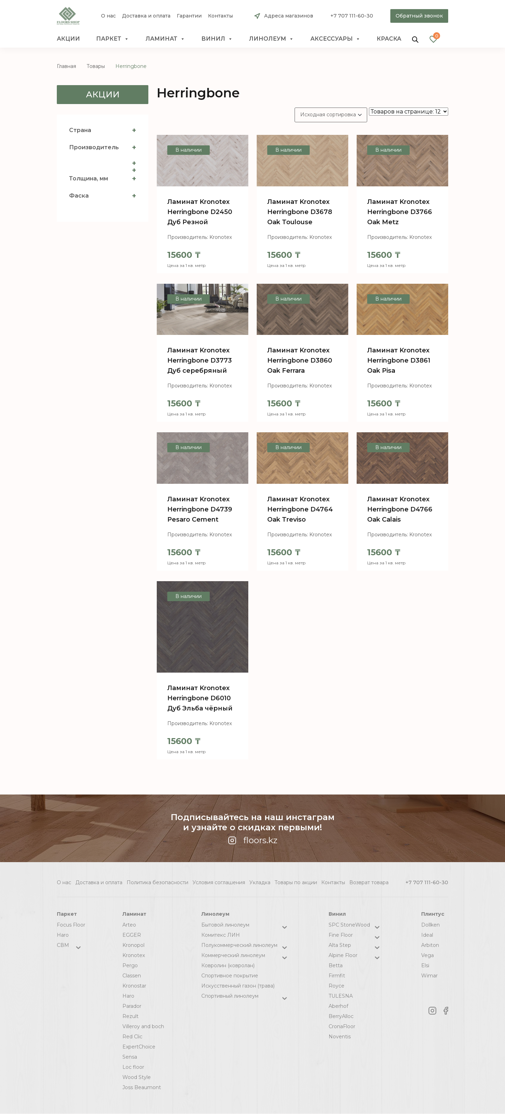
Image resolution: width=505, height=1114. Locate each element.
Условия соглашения (219, 882)
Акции (68, 38)
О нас (108, 16)
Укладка (259, 882)
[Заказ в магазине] (331, 115)
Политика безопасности (157, 882)
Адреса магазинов (288, 16)
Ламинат (165, 39)
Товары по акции (296, 882)
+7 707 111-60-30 (351, 16)
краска (389, 38)
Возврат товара (369, 882)
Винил (217, 39)
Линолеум (271, 39)
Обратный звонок (419, 16)
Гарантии (189, 16)
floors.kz (252, 840)
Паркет (112, 39)
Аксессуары (335, 39)
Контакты (220, 16)
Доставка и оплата (146, 16)
